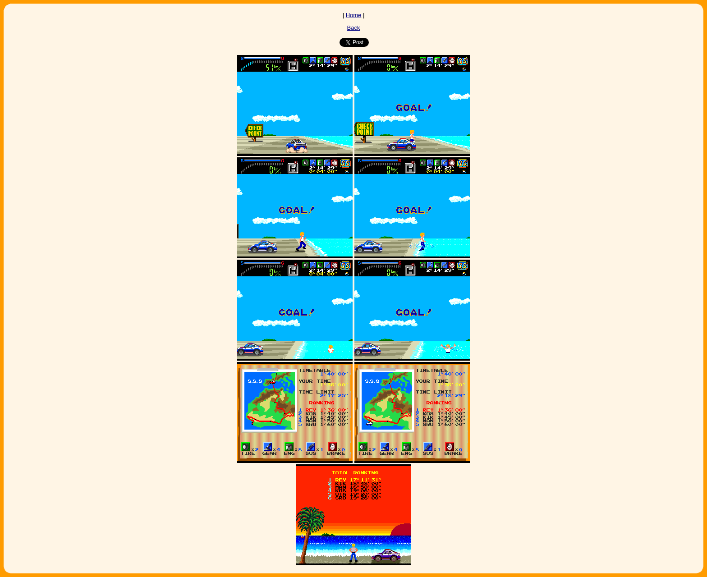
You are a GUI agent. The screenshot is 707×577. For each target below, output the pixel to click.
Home (354, 15)
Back (353, 27)
